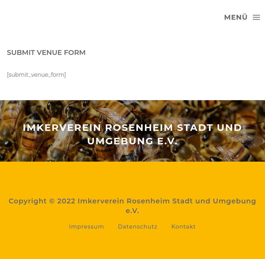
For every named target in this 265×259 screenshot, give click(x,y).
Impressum (86, 226)
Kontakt (183, 226)
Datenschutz (138, 226)
